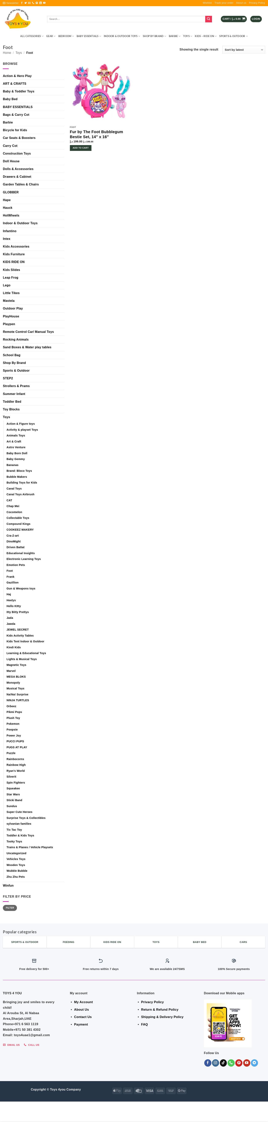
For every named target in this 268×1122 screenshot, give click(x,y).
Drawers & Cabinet (17, 176)
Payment (81, 1024)
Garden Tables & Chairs (21, 184)
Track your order (223, 2)
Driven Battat (15, 547)
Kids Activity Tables (20, 635)
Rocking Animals (16, 339)
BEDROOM (66, 36)
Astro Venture (16, 447)
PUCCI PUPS (15, 741)
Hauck (8, 207)
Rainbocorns (15, 759)
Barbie (174, 36)
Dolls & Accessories (18, 169)
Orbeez (11, 706)
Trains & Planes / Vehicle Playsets (30, 847)
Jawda (11, 623)
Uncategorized (16, 853)
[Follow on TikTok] (223, 1062)
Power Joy (14, 735)
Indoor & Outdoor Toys (122, 36)
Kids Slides (11, 269)
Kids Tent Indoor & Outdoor (25, 641)
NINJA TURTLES (18, 700)
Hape (7, 200)
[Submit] (208, 19)
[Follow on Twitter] (25, 3)
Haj (9, 594)
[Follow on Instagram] (215, 1062)
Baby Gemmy (16, 459)
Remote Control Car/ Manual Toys (28, 331)
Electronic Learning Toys (24, 559)
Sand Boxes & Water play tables (27, 347)
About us (241, 2)
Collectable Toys (18, 517)
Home (7, 52)
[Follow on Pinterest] (37, 3)
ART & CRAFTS (14, 83)
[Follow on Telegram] (254, 1062)
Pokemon (13, 723)
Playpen (9, 324)
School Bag (11, 355)
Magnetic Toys (16, 664)
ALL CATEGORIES (32, 36)
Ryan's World (16, 770)
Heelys (11, 600)
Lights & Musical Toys (22, 659)
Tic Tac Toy (14, 829)
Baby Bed (10, 99)
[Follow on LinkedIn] (40, 3)
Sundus (12, 806)
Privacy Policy (257, 2)
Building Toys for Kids (22, 482)
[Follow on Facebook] (22, 3)
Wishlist (207, 2)
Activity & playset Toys (22, 429)
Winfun (8, 885)
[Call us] (33, 3)
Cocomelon (14, 512)
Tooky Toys (14, 841)
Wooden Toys (16, 865)
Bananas (12, 465)
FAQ (144, 1024)
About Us (81, 1009)
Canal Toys (14, 488)
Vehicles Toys (16, 859)
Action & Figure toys (21, 423)
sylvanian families (19, 823)
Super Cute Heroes (20, 811)
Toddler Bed (12, 401)
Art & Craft (14, 441)
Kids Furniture (14, 254)
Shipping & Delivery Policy (162, 1017)
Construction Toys (17, 153)
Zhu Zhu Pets (16, 876)
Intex (6, 238)
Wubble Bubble (17, 870)
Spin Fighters (16, 782)
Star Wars (13, 794)
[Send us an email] (29, 3)
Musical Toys (15, 688)
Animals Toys (16, 435)
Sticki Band (14, 800)
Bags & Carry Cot (16, 114)
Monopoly (13, 682)
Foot (10, 570)
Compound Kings (18, 523)
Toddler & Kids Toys (20, 835)
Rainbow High (16, 764)
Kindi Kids (14, 647)
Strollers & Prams (16, 386)
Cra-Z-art (13, 535)
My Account (83, 1002)
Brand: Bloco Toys (19, 470)
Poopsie (12, 729)
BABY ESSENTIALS (89, 36)
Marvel (11, 670)
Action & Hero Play (17, 76)
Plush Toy (13, 718)
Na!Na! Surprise (17, 694)
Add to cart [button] (81, 148)
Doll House (11, 161)
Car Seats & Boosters (19, 138)
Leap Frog (10, 277)
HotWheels (11, 215)
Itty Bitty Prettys (18, 612)
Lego (6, 285)
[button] (11, 3)
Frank (10, 576)
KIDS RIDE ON (14, 262)
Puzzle (11, 753)
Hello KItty (14, 606)
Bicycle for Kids (15, 130)
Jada (10, 617)
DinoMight (14, 541)
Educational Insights (21, 553)
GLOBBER (11, 192)
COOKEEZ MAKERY (20, 529)
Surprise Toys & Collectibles (26, 817)
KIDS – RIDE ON (206, 36)
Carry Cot (10, 145)
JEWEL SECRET (18, 629)
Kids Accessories (16, 246)
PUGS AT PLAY (17, 747)
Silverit (11, 776)
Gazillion (13, 582)
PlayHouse (11, 316)
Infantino (9, 231)
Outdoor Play (13, 308)
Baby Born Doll (17, 453)
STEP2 (8, 378)
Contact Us (83, 1017)
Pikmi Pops (14, 712)
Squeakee (13, 788)
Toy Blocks (11, 409)
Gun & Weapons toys (21, 588)
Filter (10, 907)
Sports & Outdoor (233, 36)
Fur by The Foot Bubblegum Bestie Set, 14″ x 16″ (96, 134)
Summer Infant (14, 394)
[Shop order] (243, 49)
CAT (9, 500)
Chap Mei (13, 506)
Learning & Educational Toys (26, 653)
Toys (187, 36)
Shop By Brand (154, 36)
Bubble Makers (17, 476)
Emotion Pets (16, 564)
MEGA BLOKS (16, 676)
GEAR (50, 36)
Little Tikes (11, 293)
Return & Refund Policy (159, 1009)
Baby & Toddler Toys (18, 91)
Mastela (9, 300)
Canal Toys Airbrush (20, 494)
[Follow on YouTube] (44, 3)
